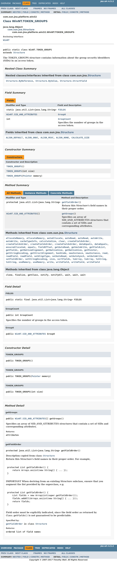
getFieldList (97, 247)
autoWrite (96, 238)
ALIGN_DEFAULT (14, 137)
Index (55, 3)
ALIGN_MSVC (47, 137)
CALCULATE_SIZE (80, 137)
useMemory (24, 262)
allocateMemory (15, 238)
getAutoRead (62, 247)
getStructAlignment (41, 253)
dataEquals (85, 244)
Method (45, 12)
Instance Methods (35, 193)
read (104, 253)
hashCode (61, 253)
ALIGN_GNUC (31, 137)
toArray (77, 259)
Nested (17, 12)
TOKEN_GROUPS (14, 166)
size (52, 259)
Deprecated (45, 3)
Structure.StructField (73, 81)
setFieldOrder (14, 259)
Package (16, 3)
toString (101, 259)
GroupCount (64, 119)
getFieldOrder (70, 202)
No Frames (50, 8)
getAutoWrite (79, 247)
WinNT (6, 40)
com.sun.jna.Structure (21, 29)
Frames (38, 8)
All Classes (68, 8)
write (50, 262)
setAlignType (42, 256)
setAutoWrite (94, 256)
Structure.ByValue (46, 81)
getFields (12, 250)
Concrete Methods (62, 193)
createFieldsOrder (78, 241)
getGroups (67, 213)
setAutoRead (59, 256)
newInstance (76, 253)
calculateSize (47, 241)
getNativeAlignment (31, 250)
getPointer (90, 250)
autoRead (70, 238)
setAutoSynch (76, 256)
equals (31, 247)
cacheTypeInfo (28, 241)
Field (25, 12)
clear (62, 241)
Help (62, 3)
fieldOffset (45, 247)
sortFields (63, 259)
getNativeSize (54, 250)
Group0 (62, 114)
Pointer (27, 176)
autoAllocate (54, 238)
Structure (19, 52)
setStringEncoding (36, 259)
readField (12, 256)
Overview (6, 3)
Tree (34, 3)
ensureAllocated (15, 247)
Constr (34, 12)
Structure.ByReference (19, 81)
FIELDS (62, 109)
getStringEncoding (17, 253)
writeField (62, 262)
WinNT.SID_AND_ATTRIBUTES (21, 114)
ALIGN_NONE (62, 137)
